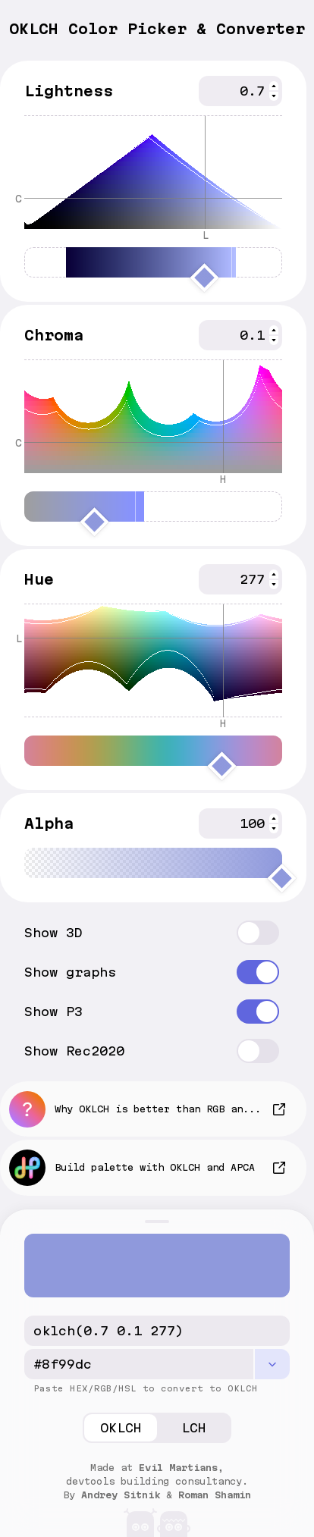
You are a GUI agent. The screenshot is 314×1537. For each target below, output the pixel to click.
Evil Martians (178, 1468)
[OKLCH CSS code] (157, 1331)
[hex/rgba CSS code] (138, 1364)
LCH (193, 1428)
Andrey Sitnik (120, 1495)
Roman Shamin (214, 1495)
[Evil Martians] (157, 1519)
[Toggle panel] (157, 1221)
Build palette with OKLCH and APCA (132, 1168)
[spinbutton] (240, 91)
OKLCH (121, 1428)
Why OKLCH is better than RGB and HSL (141, 1109)
